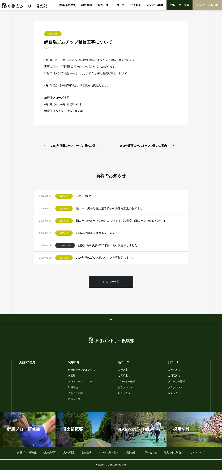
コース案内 (124, 369)
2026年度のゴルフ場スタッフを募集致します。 (105, 257)
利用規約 (73, 387)
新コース (102, 5)
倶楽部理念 (69, 452)
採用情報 (130, 452)
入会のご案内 (75, 393)
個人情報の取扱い (173, 452)
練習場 (71, 375)
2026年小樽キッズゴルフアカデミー (98, 233)
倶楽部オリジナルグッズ (81, 369)
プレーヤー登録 (180, 5)
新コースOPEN (85, 196)
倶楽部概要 (50, 452)
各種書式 (86, 452)
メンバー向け (65, 245)
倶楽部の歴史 (67, 5)
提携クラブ (74, 399)
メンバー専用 (154, 5)
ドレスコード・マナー (80, 381)
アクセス (135, 5)
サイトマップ (197, 452)
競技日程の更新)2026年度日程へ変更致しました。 (109, 245)
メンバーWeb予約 (207, 5)
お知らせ (53, 34)
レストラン (124, 393)
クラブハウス (125, 387)
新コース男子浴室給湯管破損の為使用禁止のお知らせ (109, 208)
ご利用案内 (124, 375)
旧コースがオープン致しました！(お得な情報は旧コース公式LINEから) (120, 220)
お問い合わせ (149, 452)
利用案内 (86, 5)
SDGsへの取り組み (108, 452)
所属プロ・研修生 (27, 452)
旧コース (119, 5)
